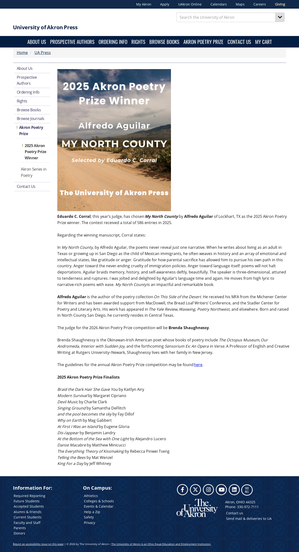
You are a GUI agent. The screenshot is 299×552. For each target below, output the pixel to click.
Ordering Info (113, 41)
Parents (20, 528)
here (198, 364)
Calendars (219, 4)
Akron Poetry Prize (203, 41)
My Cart (263, 41)
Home (22, 52)
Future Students (27, 501)
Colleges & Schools (99, 501)
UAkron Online (190, 4)
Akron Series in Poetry (33, 172)
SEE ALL (247, 489)
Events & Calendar (98, 506)
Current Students (27, 517)
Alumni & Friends (27, 512)
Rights (138, 41)
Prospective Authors (72, 41)
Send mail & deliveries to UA (249, 518)
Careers (259, 4)
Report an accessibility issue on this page (38, 544)
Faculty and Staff (27, 522)
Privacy (89, 522)
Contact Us (239, 41)
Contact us (234, 513)
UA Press (43, 52)
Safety (89, 517)
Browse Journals (30, 118)
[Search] (280, 17)
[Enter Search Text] (226, 17)
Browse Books (164, 41)
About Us (36, 41)
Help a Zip (92, 512)
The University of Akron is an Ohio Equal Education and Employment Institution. (161, 544)
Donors (19, 533)
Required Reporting (29, 495)
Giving (280, 4)
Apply (164, 4)
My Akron (143, 4)
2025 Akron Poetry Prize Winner (35, 152)
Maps (240, 4)
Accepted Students (29, 506)
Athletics (91, 495)
